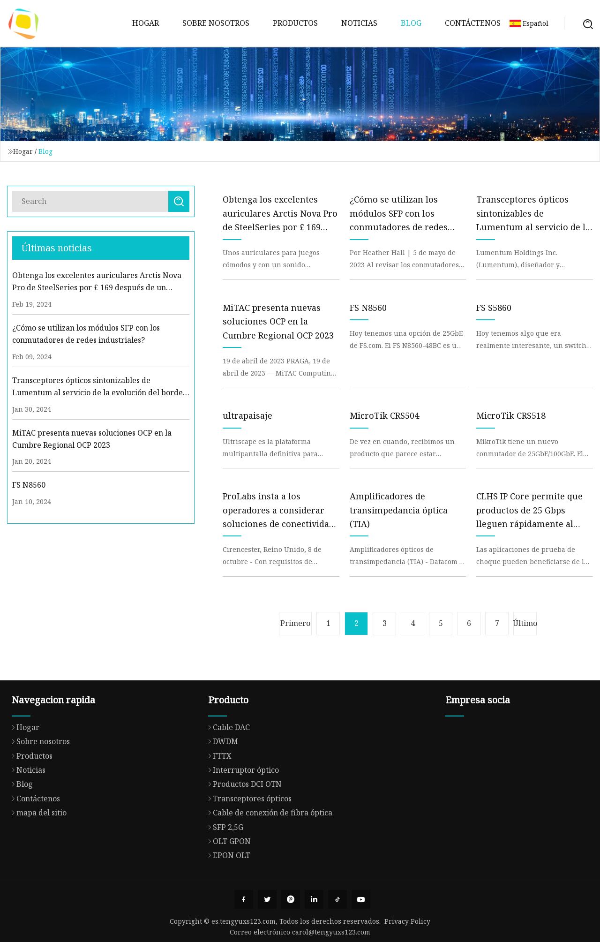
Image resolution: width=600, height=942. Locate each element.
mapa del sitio (37, 847)
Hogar (145, 23)
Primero (295, 623)
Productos (295, 23)
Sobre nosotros (215, 23)
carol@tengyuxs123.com (331, 931)
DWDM (220, 778)
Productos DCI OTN (242, 820)
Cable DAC (226, 764)
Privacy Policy (407, 921)
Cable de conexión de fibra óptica (267, 849)
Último (525, 623)
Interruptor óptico (241, 806)
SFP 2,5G (223, 863)
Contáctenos (473, 23)
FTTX (217, 792)
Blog (411, 23)
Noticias (359, 23)
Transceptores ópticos (247, 835)
